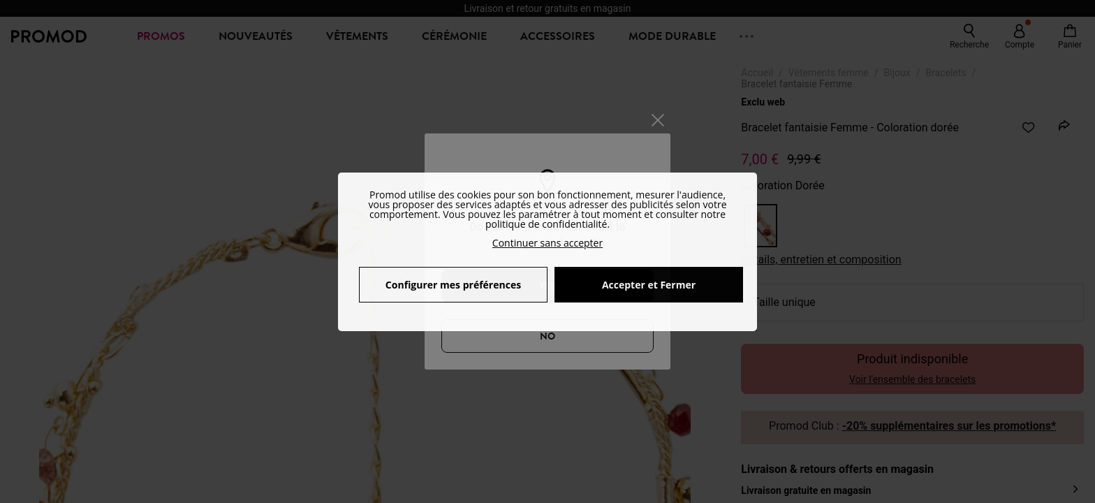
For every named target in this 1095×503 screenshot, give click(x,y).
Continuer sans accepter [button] (547, 242)
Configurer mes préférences (453, 284)
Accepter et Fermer (649, 284)
